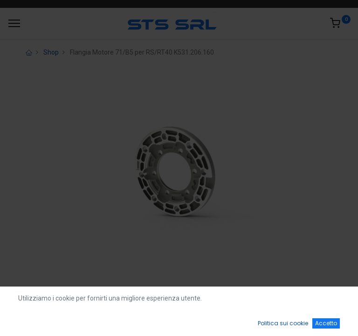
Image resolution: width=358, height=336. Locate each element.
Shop (51, 52)
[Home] (31, 320)
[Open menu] (179, 322)
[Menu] (14, 23)
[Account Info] (327, 320)
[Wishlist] (253, 320)
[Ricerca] (104, 320)
